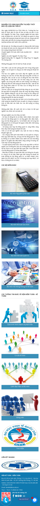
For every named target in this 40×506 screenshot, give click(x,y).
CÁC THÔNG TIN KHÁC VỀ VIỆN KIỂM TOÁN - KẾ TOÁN (19, 295)
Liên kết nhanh (8, 457)
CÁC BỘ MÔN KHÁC (8, 165)
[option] (19, 465)
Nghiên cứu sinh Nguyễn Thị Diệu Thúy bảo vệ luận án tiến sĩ (18, 25)
